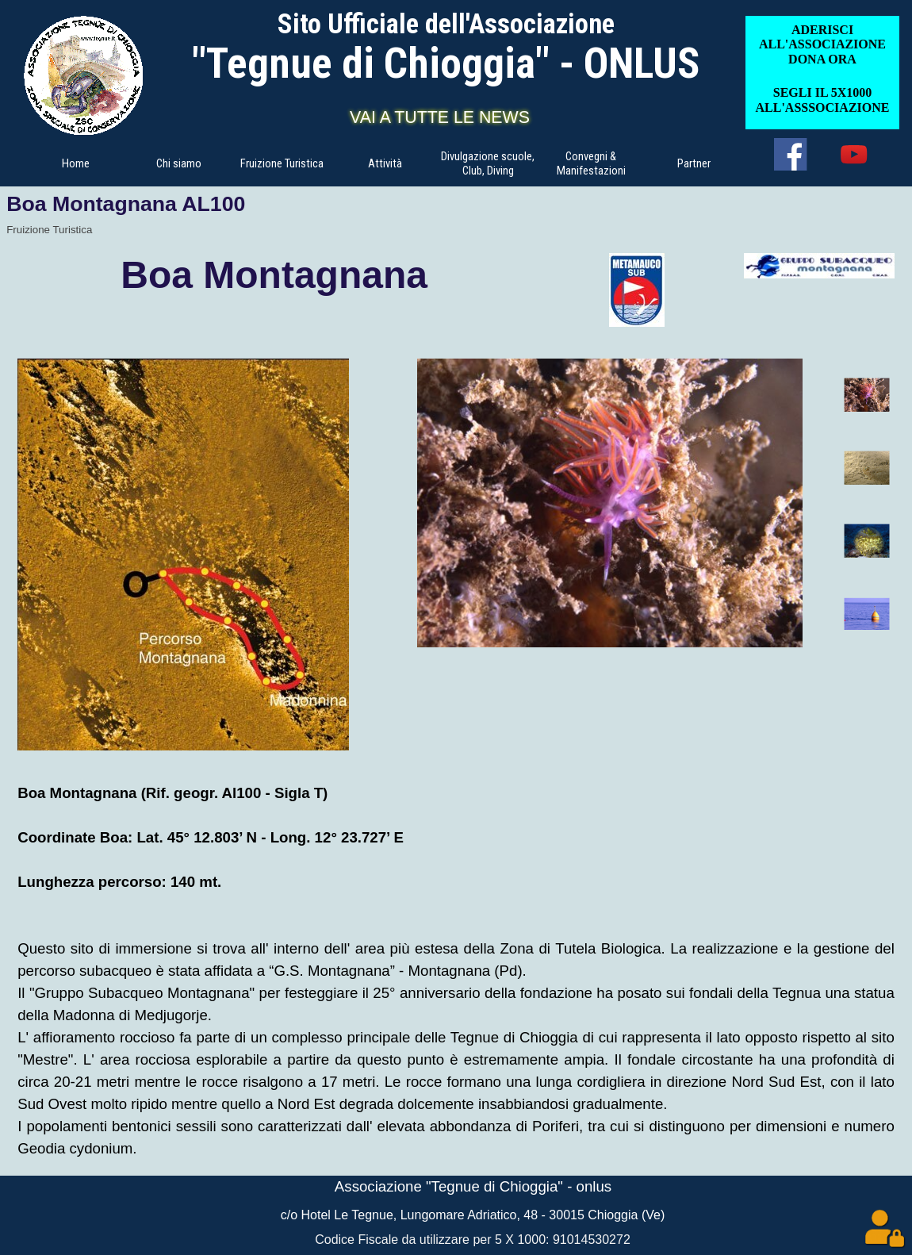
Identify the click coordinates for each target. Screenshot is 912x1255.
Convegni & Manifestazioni (591, 163)
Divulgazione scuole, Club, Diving (488, 163)
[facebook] (790, 154)
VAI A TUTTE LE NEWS (440, 117)
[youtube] (853, 154)
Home (76, 163)
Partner (694, 163)
